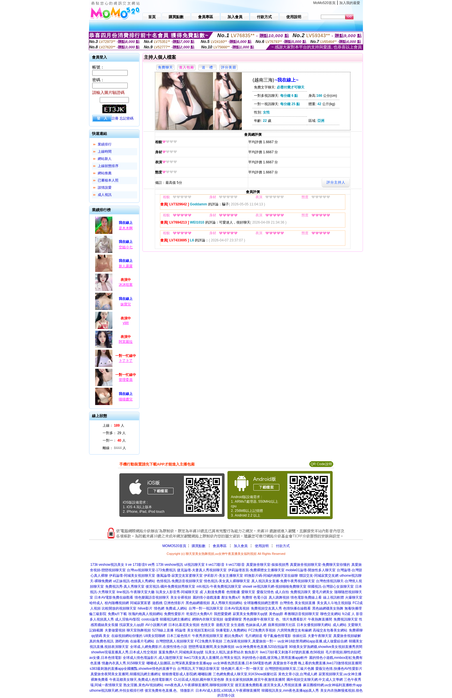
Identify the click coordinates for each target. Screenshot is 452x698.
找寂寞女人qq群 (131, 625)
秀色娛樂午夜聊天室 (258, 619)
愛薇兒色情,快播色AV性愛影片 (338, 669)
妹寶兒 (125, 304)
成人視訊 (105, 195)
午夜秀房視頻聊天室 (207, 636)
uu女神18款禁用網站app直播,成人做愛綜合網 (312, 641)
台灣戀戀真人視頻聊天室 (175, 641)
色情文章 (207, 625)
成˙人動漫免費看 (212, 592)
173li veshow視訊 (169, 565)
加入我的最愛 (349, 3)
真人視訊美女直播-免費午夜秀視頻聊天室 (283, 581)
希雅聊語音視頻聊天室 (301, 614)
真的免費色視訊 (101, 641)
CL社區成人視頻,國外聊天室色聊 (199, 680)
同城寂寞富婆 (140, 603)
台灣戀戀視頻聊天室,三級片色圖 (289, 669)
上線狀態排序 (108, 166)
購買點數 (198, 546)
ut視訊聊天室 (194, 565)
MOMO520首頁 (174, 546)
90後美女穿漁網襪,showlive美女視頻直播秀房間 (326, 647)
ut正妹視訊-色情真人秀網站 (134, 581)
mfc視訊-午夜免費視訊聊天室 (219, 586)
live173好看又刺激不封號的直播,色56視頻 (292, 652)
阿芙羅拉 (126, 342)
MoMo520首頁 (324, 3)
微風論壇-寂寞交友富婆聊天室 (180, 576)
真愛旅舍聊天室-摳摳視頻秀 (267, 565)
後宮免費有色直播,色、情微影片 (169, 690)
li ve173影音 (215, 565)
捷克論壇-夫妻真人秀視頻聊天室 (202, 570)
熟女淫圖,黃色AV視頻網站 (143, 685)
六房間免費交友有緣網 (294, 630)
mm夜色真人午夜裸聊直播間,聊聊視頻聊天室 (199, 685)
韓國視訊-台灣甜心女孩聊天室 (331, 586)
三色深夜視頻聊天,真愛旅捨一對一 (249, 641)
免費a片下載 (117, 614)
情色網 (159, 608)
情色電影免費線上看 (306, 597)
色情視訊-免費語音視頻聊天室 (180, 581)
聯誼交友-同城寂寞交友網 (318, 576)
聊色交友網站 (330, 614)
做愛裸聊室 (233, 619)
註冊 (115, 118)
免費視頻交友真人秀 (266, 608)
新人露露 (126, 266)
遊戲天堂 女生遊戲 (230, 625)
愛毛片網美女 (322, 592)
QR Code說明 (321, 464)
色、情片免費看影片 (291, 619)
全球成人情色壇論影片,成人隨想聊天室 (152, 658)
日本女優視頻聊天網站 (314, 625)
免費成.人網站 (176, 608)
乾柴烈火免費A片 (199, 614)
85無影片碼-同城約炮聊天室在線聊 (271, 576)
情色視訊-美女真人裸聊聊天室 (227, 581)
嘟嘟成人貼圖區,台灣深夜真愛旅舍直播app (179, 663)
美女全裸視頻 (180, 597)
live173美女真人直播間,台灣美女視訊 (212, 658)
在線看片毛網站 (142, 641)
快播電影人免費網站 (231, 630)
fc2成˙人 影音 (352, 614)
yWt (126, 323)
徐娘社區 (299, 636)
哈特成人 (96, 603)
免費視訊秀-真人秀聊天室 (124, 586)
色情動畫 (233, 592)
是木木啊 (126, 228)
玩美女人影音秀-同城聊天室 (177, 592)
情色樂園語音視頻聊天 (152, 597)
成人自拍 (282, 592)
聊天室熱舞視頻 (139, 630)
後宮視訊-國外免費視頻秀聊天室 (170, 586)
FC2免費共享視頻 (262, 630)
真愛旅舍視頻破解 (347, 636)
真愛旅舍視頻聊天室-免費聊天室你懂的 (320, 565)
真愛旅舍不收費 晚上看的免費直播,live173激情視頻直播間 (317, 663)
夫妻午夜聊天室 (320, 636)
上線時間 (105, 152)
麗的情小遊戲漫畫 (206, 597)
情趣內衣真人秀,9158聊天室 (123, 663)
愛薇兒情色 (265, 592)
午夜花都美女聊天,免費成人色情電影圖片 (140, 680)
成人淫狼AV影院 (127, 619)
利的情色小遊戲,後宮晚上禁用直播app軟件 (275, 658)
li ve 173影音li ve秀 (140, 565)
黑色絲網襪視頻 (198, 603)
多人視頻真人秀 (102, 619)
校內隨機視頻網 (117, 603)
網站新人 (105, 159)
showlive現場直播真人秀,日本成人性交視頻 (124, 652)
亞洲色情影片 (174, 603)
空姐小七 (126, 247)
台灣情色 (286, 603)
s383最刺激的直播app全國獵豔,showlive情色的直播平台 (133, 669)
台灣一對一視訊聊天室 (206, 608)
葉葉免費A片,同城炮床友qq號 (181, 652)
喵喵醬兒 (126, 399)
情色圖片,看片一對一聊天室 (242, 669)
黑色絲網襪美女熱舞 (327, 608)
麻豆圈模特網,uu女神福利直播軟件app (332, 685)
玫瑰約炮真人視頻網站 (145, 614)
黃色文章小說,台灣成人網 (297, 674)
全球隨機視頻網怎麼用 (261, 603)
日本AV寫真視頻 (236, 608)
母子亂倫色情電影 (277, 636)
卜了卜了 (126, 361)
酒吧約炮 (122, 641)
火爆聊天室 (353, 597)
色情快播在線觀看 (297, 608)
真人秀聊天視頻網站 (226, 603)
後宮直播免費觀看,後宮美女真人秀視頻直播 (268, 685)
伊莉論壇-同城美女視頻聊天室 (132, 576)
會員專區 (220, 546)
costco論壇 (150, 619)
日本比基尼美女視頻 (183, 625)
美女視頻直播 (305, 603)
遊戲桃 (157, 603)
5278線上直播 (163, 630)
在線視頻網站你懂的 (126, 636)
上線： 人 (113, 425)
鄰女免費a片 (231, 597)
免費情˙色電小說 (254, 597)
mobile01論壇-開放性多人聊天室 (311, 570)
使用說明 (262, 546)
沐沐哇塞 (126, 285)
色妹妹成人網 (256, 625)
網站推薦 (105, 173)
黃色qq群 (276, 614)
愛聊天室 (248, 592)
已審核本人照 (108, 180)
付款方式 (283, 546)
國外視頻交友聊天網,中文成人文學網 (315, 680)
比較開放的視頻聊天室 (119, 608)
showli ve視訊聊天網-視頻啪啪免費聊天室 (274, 586)
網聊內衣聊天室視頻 (207, 619)
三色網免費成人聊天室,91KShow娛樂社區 (245, 674)
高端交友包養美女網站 (330, 630)
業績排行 (105, 144)
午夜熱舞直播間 (320, 619)
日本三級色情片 (179, 636)
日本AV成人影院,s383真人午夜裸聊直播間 (227, 690)
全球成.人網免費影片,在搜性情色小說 (158, 647)
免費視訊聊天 (300, 592)
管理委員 (126, 380)
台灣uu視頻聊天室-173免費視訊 (151, 570)
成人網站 (339, 625)
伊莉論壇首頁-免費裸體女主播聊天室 (256, 570)
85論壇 (180, 630)
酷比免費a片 (234, 636)
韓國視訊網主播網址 (175, 619)
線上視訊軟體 (333, 597)
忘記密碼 (126, 118)
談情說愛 (105, 188)
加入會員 (241, 546)
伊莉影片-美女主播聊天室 (223, 576)
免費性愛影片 (174, 614)
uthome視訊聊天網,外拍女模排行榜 (116, 690)
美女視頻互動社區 (201, 630)
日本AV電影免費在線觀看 (113, 597)
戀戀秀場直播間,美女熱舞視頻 (211, 647)
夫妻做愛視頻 (115, 630)
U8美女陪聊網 (154, 636)
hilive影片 (145, 608)
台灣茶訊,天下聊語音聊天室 (198, 669)
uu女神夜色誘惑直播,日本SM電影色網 (242, 663)
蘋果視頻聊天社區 (281, 625)
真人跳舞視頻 (279, 597)
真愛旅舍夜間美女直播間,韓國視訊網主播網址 (126, 674)
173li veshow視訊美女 (107, 565)
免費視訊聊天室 (346, 619)
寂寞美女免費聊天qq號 (250, 614)
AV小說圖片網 (156, 625)
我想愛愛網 (222, 614)
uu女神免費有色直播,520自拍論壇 (262, 647)
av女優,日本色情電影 (105, 658)
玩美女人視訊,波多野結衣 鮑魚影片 (232, 652)
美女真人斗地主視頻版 (334, 603)
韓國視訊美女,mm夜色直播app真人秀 (290, 690)
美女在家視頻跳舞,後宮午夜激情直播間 (255, 680)
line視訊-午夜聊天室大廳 (136, 592)
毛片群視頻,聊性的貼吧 (343, 652)
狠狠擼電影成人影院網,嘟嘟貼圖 (186, 674)
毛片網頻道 (253, 636)
